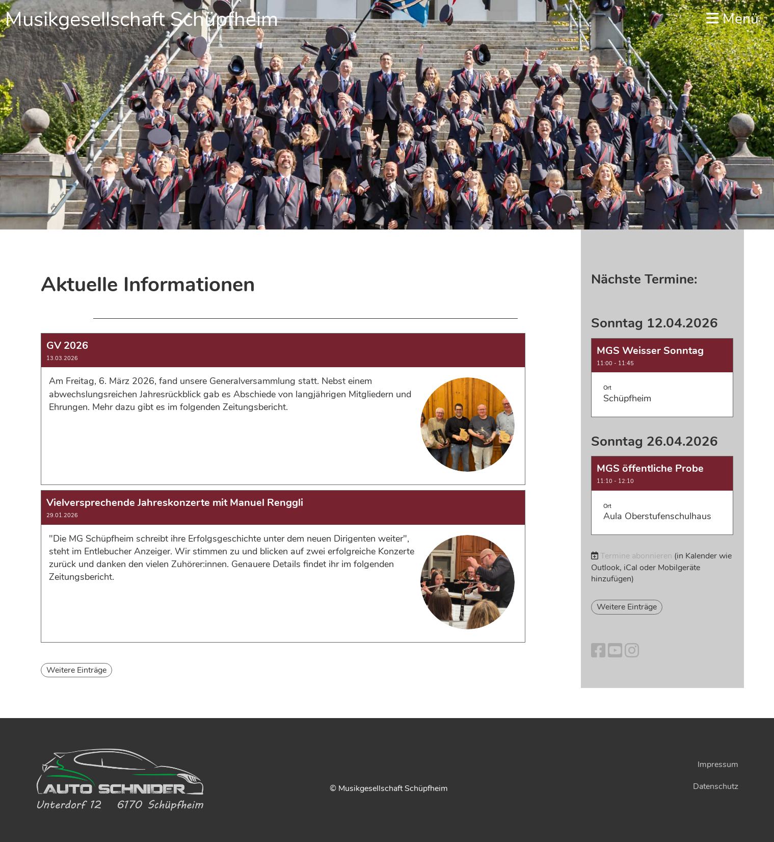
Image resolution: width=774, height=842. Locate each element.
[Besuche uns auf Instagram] (632, 651)
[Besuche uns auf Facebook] (598, 651)
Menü (732, 19)
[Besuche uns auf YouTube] (615, 651)
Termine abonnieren (636, 556)
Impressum (718, 764)
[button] (662, 377)
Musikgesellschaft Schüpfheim (141, 19)
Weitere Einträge (76, 670)
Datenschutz (715, 786)
